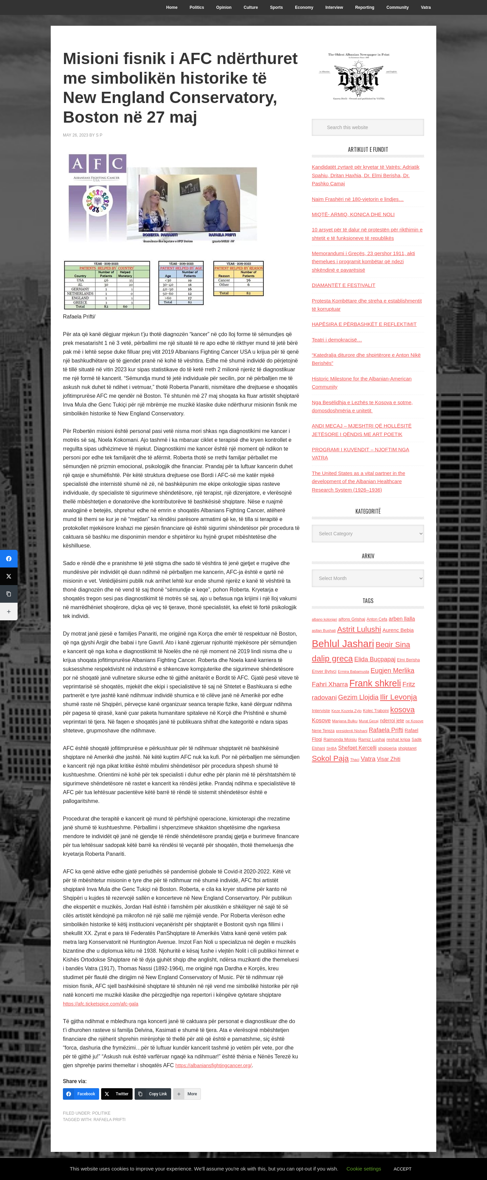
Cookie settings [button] (364, 1169)
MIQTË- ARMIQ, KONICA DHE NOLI (353, 214)
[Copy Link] (153, 1094)
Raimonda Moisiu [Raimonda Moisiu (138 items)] (340, 739)
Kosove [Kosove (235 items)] (321, 720)
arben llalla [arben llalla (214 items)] (402, 619)
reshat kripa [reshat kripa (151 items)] (398, 739)
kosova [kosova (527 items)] (402, 709)
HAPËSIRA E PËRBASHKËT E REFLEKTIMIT (364, 324)
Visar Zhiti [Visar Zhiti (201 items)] (388, 759)
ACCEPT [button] (403, 1169)
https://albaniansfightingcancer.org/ (217, 1065)
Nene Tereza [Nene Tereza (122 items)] (323, 730)
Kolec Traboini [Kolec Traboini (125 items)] (376, 710)
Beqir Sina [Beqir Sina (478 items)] (392, 644)
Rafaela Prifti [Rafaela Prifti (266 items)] (386, 730)
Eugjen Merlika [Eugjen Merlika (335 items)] (392, 670)
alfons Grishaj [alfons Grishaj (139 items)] (352, 619)
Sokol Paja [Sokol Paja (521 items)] (330, 758)
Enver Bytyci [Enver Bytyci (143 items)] (324, 671)
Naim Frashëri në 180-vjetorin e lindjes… (358, 199)
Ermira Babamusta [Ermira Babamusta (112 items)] (353, 671)
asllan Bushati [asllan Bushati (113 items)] (324, 630)
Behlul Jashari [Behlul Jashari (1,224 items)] (343, 643)
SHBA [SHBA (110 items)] (331, 748)
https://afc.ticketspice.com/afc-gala (104, 1004)
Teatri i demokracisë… (337, 340)
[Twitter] (117, 1094)
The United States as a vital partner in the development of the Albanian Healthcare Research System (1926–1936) (358, 481)
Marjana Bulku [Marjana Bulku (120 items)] (344, 721)
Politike (101, 1113)
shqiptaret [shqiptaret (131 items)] (407, 748)
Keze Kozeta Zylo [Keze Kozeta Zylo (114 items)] (346, 711)
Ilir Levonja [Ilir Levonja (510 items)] (398, 696)
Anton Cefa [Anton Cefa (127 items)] (377, 619)
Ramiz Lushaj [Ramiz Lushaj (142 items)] (371, 739)
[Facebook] (81, 1094)
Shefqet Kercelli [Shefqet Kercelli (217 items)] (357, 748)
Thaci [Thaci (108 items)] (354, 760)
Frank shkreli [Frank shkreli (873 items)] (375, 683)
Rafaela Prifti (109, 1119)
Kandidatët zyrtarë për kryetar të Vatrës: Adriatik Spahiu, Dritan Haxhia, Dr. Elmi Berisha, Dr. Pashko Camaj (365, 175)
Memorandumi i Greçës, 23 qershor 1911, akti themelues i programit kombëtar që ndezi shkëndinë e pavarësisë (363, 261)
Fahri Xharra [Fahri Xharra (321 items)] (330, 684)
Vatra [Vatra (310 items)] (368, 758)
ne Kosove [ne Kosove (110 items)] (414, 721)
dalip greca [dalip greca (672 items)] (332, 658)
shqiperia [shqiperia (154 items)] (387, 748)
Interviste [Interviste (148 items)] (321, 710)
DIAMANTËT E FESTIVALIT (343, 285)
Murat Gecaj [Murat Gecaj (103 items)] (368, 721)
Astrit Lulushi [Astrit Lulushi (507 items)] (359, 629)
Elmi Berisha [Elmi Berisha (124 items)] (408, 660)
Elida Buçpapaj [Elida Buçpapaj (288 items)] (374, 659)
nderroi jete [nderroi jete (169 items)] (392, 720)
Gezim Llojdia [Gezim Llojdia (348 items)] (358, 697)
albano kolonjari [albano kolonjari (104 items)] (324, 619)
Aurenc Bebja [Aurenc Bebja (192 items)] (398, 630)
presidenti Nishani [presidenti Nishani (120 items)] (351, 730)
